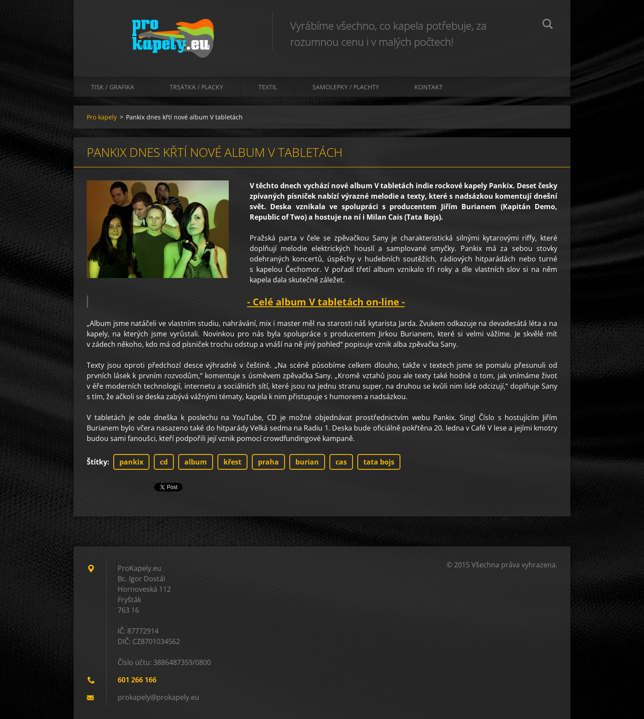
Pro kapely (102, 117)
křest (232, 462)
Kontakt (428, 87)
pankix (131, 462)
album (195, 462)
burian (307, 462)
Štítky (97, 462)
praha (268, 462)
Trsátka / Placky (196, 87)
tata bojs (378, 462)
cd (164, 462)
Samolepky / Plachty (345, 87)
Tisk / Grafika (112, 87)
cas (341, 462)
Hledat (547, 25)
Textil (267, 87)
